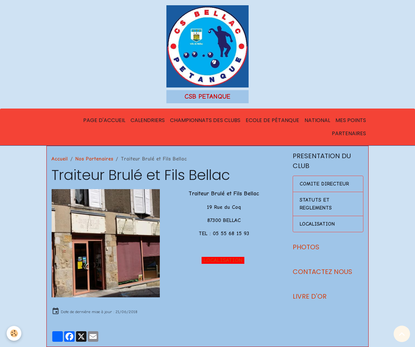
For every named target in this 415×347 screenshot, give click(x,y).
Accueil (60, 159)
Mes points (350, 120)
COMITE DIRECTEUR (324, 184)
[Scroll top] (402, 334)
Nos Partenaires (94, 159)
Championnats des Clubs (205, 120)
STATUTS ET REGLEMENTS (316, 204)
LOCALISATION (223, 260)
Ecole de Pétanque (272, 120)
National (317, 120)
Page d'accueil (104, 120)
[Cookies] (14, 333)
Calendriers (148, 120)
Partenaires (349, 133)
